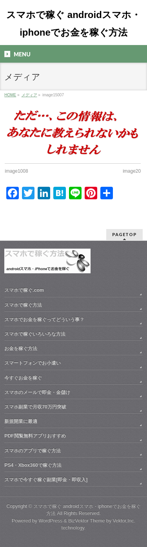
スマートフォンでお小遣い (32, 363)
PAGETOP (124, 234)
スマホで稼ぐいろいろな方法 (34, 334)
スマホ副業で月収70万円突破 (35, 407)
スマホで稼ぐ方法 (23, 305)
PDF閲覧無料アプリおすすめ (35, 436)
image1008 (16, 171)
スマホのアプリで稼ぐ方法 (32, 450)
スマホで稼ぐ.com (24, 290)
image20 (132, 171)
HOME (10, 95)
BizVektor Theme (86, 521)
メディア (29, 95)
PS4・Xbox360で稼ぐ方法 (33, 465)
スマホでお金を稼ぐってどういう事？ (44, 319)
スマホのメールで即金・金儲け (37, 392)
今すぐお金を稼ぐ (23, 378)
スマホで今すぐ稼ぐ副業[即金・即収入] (45, 479)
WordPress (50, 521)
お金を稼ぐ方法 (20, 348)
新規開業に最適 (20, 421)
